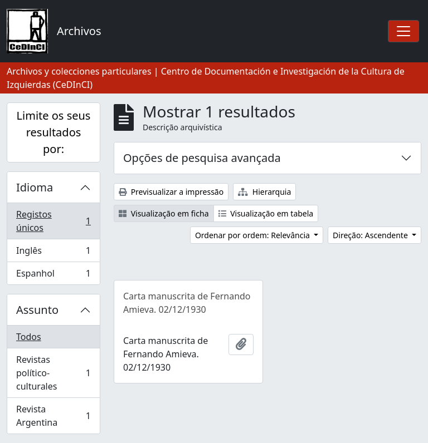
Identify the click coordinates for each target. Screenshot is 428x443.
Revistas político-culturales (53, 372)
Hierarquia (264, 191)
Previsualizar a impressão (171, 191)
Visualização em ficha (164, 213)
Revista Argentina (53, 416)
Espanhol (53, 275)
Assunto (37, 309)
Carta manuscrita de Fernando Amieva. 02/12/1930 (187, 303)
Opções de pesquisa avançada (202, 157)
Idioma (34, 187)
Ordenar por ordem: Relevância (253, 235)
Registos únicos (53, 221)
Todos (28, 337)
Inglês (53, 253)
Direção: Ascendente (371, 235)
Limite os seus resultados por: (54, 132)
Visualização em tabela (266, 213)
